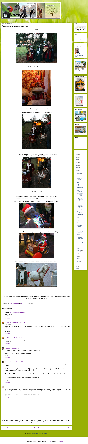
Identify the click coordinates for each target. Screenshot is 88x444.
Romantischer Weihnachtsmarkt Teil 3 (80, 199)
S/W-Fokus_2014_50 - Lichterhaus (80, 229)
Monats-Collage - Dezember (80, 179)
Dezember (79, 173)
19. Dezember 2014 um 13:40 (14, 338)
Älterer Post (67, 428)
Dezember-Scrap (80, 235)
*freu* (78, 222)
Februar (78, 261)
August (78, 251)
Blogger (61, 441)
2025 (77, 154)
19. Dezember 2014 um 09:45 (17, 312)
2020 (77, 162)
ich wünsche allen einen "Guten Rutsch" (80, 175)
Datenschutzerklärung (79, 39)
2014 (77, 172)
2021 (77, 160)
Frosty (78, 184)
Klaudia (7, 322)
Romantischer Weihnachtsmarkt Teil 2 (80, 202)
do (5, 338)
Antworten (7, 318)
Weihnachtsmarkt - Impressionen (80, 232)
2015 (77, 170)
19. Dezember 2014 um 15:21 (17, 348)
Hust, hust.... (79, 223)
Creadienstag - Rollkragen (79, 226)
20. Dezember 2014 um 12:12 (15, 387)
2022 (77, 159)
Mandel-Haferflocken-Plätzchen (79, 219)
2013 (77, 265)
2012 (77, 266)
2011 (77, 268)
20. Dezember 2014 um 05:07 (15, 362)
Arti (6, 387)
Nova (6, 362)
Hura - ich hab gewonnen (79, 196)
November (79, 247)
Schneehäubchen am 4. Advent (80, 194)
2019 (77, 164)
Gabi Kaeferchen (79, 53)
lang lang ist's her (80, 185)
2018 (77, 165)
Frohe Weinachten (80, 187)
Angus (78, 182)
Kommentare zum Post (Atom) (39, 433)
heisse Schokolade (79, 191)
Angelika (7, 348)
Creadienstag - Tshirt (79, 210)
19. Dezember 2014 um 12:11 (17, 322)
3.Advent (78, 217)
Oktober (78, 248)
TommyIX (49, 441)
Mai (77, 256)
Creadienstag (79, 189)
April (78, 258)
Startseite (37, 428)
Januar (78, 263)
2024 (77, 156)
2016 (77, 168)
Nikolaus (78, 234)
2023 (77, 157)
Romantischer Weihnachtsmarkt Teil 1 (80, 206)
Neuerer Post (6, 428)
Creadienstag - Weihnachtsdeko (80, 238)
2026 (77, 152)
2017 (77, 167)
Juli (77, 253)
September (79, 250)
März (78, 259)
